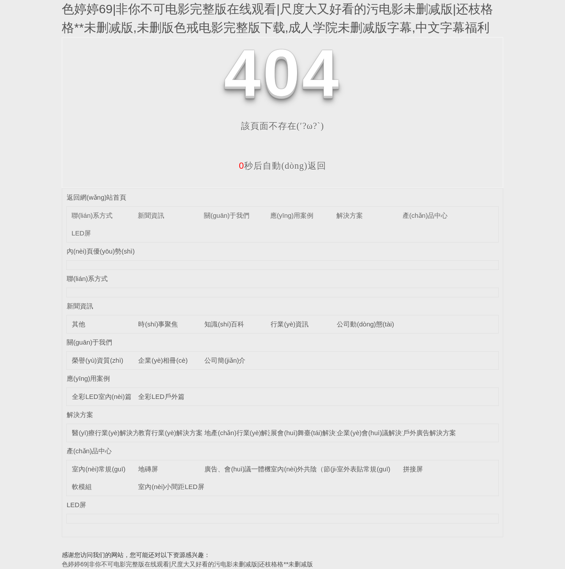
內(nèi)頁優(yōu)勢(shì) (101, 251)
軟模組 (82, 486)
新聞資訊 (151, 215)
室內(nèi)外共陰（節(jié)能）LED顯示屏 (329, 469)
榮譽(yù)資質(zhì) (97, 360)
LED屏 (81, 233)
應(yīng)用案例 (291, 215)
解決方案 (349, 215)
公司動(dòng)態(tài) (365, 324)
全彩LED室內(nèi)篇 (101, 396)
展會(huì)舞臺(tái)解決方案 (310, 432)
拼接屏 (413, 469)
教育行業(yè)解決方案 (170, 432)
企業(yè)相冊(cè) (163, 360)
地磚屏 (148, 469)
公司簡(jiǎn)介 (224, 360)
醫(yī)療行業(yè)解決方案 (109, 432)
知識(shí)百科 (224, 324)
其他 (78, 324)
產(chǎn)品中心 (425, 215)
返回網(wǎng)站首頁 (97, 197)
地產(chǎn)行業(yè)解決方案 (245, 432)
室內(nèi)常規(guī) (98, 469)
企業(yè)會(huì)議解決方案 (376, 432)
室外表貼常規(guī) (363, 469)
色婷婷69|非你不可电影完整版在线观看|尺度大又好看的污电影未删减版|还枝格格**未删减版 (187, 564)
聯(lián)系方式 (92, 215)
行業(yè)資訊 (290, 324)
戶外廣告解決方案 (429, 432)
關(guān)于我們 (226, 215)
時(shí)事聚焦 (158, 324)
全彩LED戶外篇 (161, 396)
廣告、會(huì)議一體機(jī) (241, 469)
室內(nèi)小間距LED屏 (171, 486)
